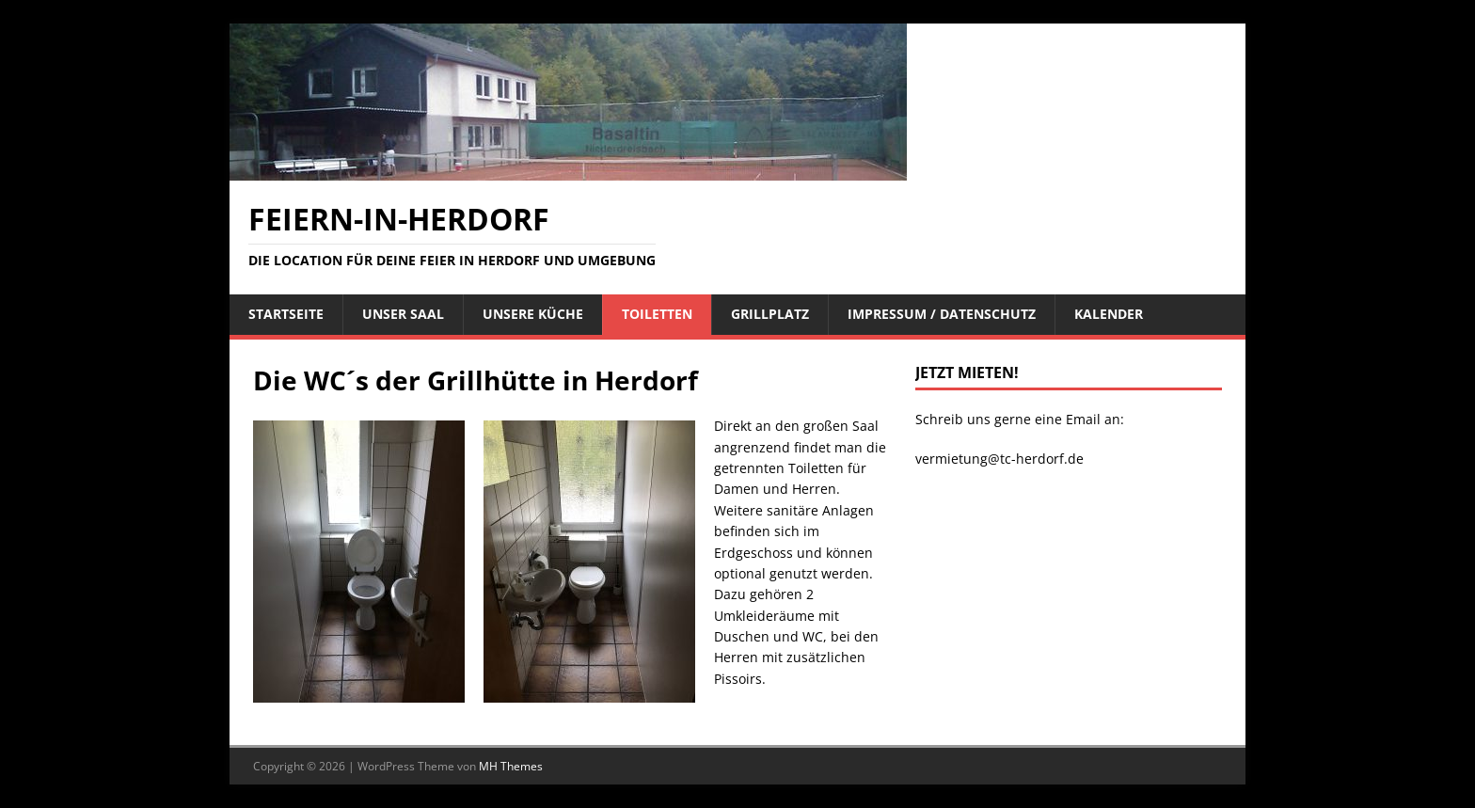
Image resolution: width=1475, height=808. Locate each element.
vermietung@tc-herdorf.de (999, 458)
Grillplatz (770, 314)
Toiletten (657, 314)
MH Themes (511, 766)
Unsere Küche (533, 314)
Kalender (1108, 314)
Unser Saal (403, 314)
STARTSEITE (286, 314)
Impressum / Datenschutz (942, 314)
